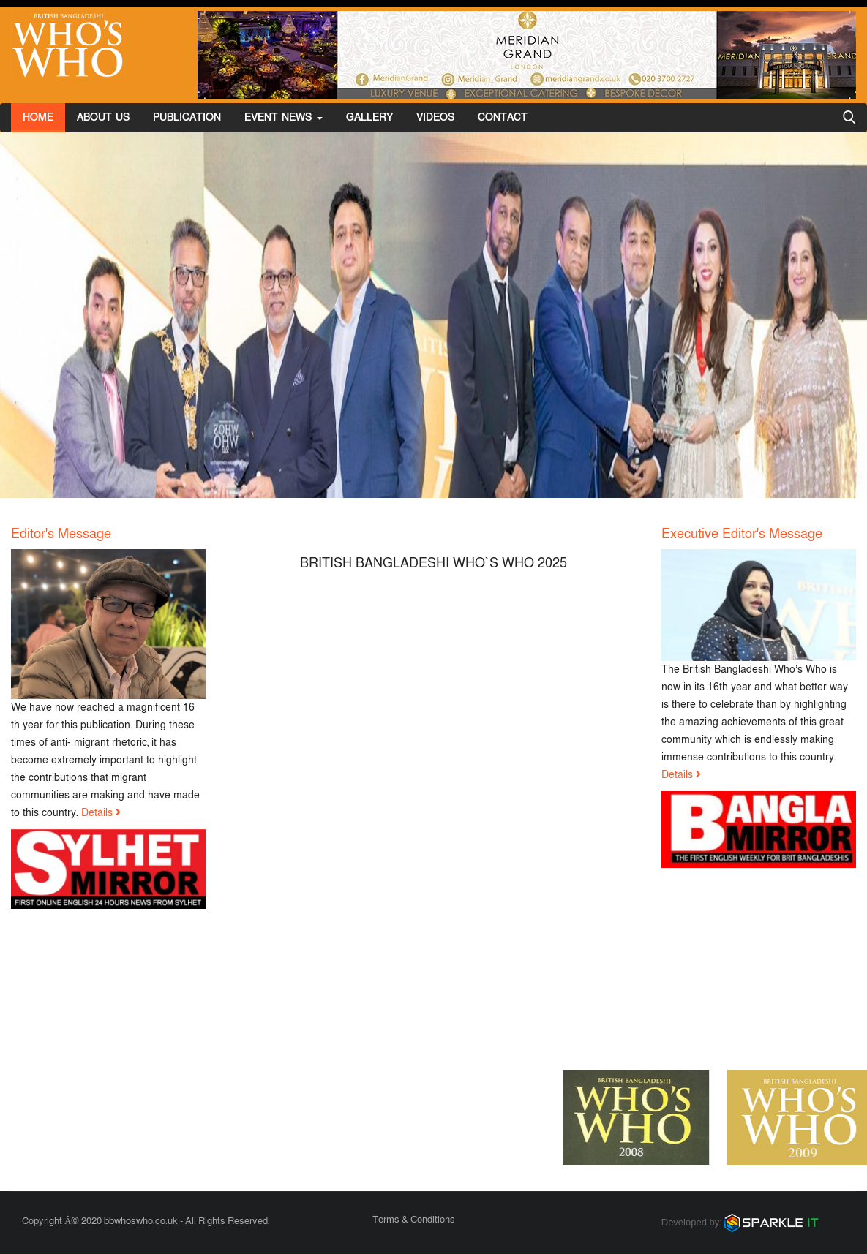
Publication (187, 117)
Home (38, 117)
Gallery (369, 117)
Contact (503, 117)
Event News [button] (283, 117)
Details (97, 813)
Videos (435, 117)
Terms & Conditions (413, 1219)
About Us (103, 117)
